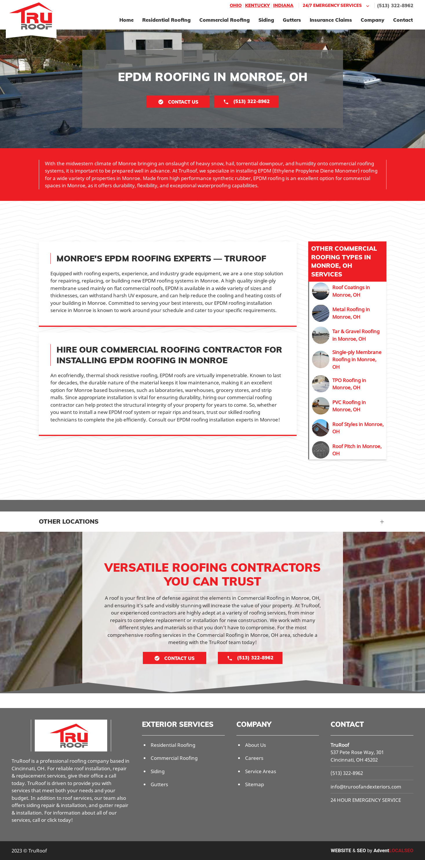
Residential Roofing (166, 20)
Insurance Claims (331, 20)
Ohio (236, 5)
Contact (403, 20)
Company (372, 20)
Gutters (292, 20)
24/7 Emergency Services (337, 6)
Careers (254, 758)
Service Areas (260, 771)
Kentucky (257, 5)
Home (126, 20)
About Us (255, 745)
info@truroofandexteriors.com (366, 786)
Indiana (283, 5)
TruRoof (340, 745)
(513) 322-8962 (395, 5)
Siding (266, 20)
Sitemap (254, 784)
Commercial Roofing (224, 20)
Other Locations (69, 521)
